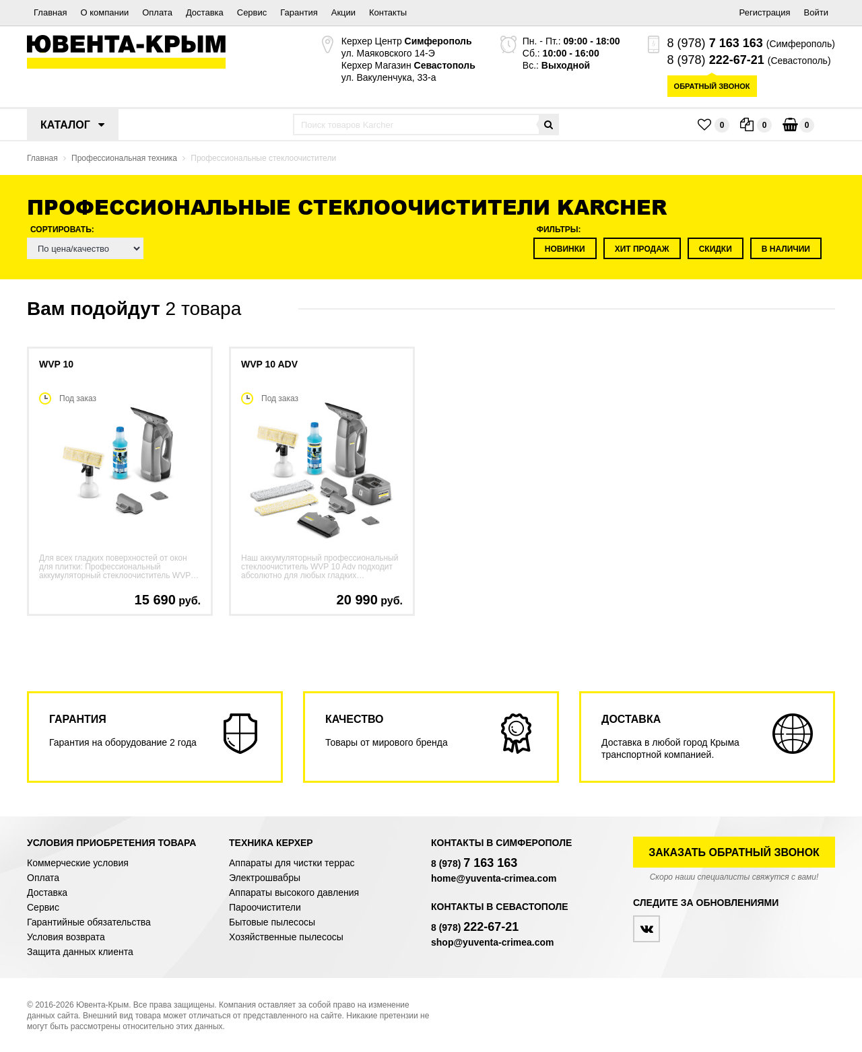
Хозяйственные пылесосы (286, 937)
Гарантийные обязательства (89, 922)
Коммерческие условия (78, 862)
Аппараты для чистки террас (291, 862)
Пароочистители (265, 907)
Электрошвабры (264, 877)
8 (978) (715, 43)
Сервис (252, 12)
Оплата (157, 12)
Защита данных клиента (80, 951)
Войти (816, 12)
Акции (343, 12)
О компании (104, 12)
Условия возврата (66, 937)
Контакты (388, 12)
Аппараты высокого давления (294, 892)
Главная (50, 12)
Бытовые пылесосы (272, 922)
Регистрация (765, 12)
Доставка (205, 12)
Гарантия (298, 12)
